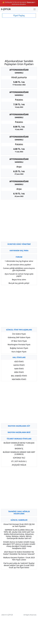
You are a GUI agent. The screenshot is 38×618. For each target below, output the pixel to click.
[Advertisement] (19, 38)
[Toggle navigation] (34, 9)
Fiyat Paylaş (19, 15)
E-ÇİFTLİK (6, 9)
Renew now (30, 2)
